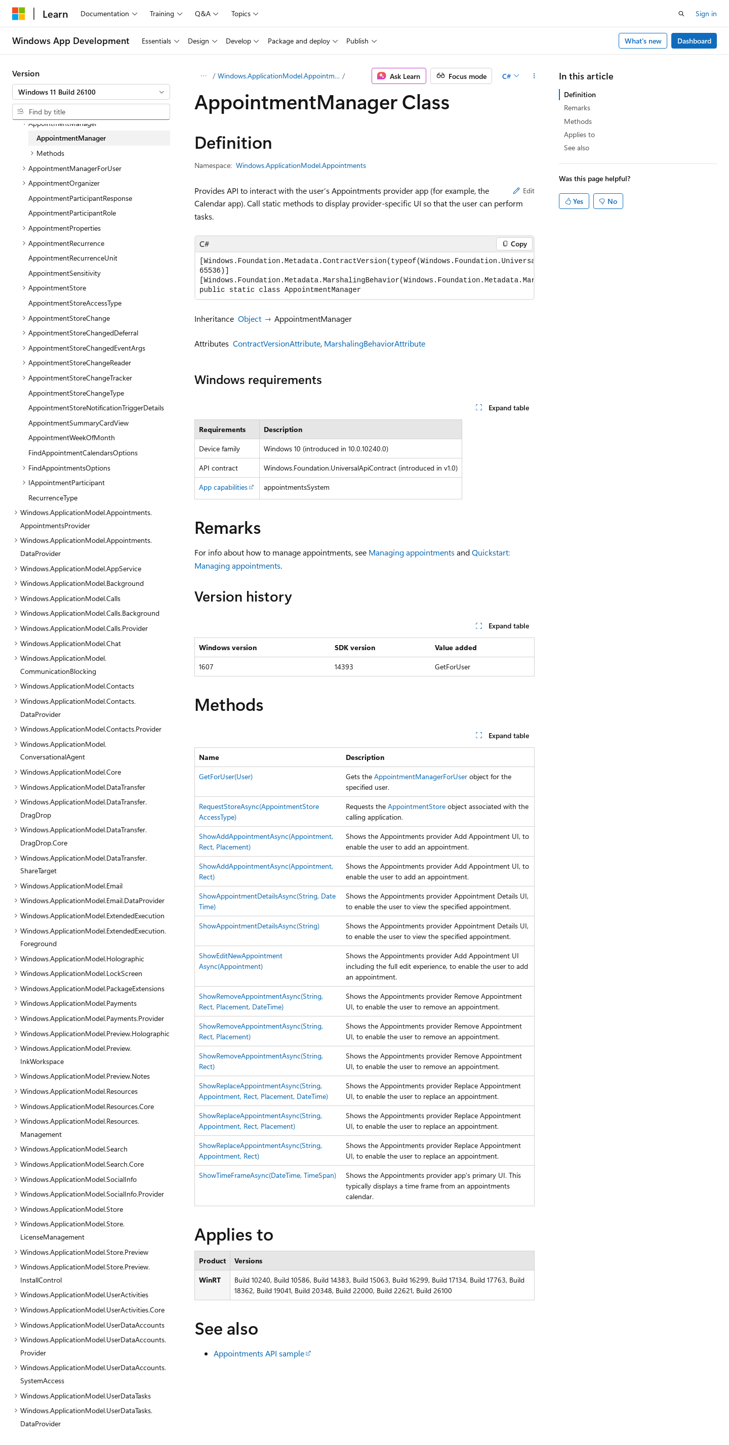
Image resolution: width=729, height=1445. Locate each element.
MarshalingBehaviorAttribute (374, 343)
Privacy (523, 1413)
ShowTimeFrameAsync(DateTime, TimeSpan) (267, 1175)
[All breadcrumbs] (203, 76)
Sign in (706, 13)
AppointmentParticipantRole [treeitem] (72, 213)
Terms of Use (574, 1413)
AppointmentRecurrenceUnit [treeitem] (72, 258)
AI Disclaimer (334, 1413)
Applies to (579, 134)
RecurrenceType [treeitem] (52, 497)
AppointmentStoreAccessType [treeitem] (75, 303)
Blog (440, 1413)
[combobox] (91, 92)
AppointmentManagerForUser (420, 776)
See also (576, 147)
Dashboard (694, 41)
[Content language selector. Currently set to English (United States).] (58, 1413)
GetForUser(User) (226, 776)
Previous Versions (394, 1413)
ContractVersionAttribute (276, 343)
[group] (364, 275)
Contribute (483, 1413)
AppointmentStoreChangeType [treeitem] (76, 393)
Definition (580, 94)
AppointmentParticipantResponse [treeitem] (80, 198)
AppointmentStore (417, 806)
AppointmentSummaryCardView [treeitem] (78, 423)
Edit (524, 190)
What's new (643, 41)
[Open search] (681, 14)
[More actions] (534, 76)
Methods (578, 121)
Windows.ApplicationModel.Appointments (279, 75)
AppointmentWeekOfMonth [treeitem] (71, 437)
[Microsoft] (18, 13)
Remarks (577, 107)
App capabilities (223, 487)
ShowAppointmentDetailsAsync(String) (259, 925)
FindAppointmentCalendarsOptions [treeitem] (83, 452)
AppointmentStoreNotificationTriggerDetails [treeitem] (96, 407)
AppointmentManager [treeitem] (71, 138)
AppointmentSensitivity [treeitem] (64, 273)
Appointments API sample (259, 1353)
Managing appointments (412, 552)
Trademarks (623, 1413)
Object (249, 318)
